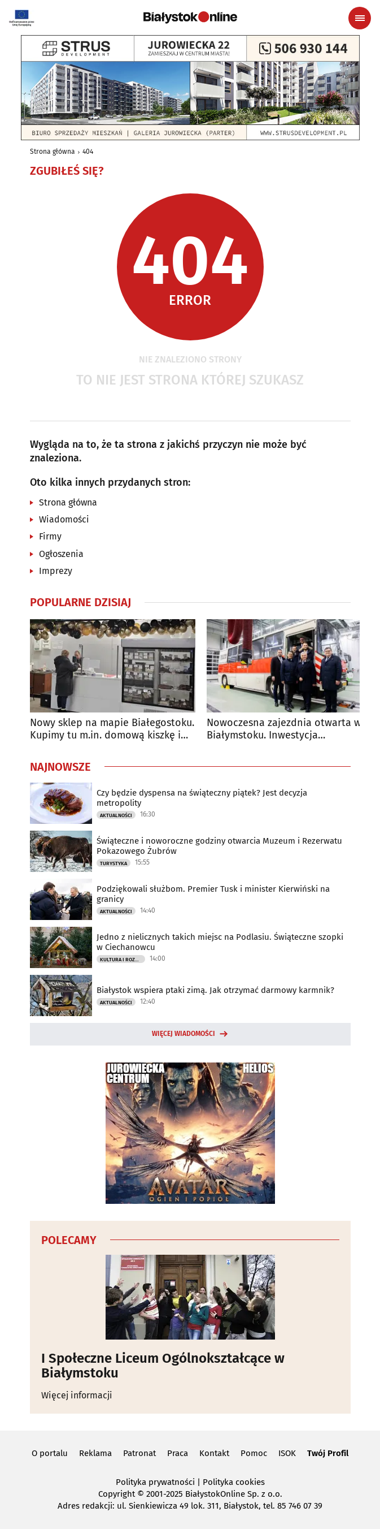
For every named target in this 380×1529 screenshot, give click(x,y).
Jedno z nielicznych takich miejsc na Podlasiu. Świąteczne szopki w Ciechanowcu (220, 942)
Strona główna (52, 152)
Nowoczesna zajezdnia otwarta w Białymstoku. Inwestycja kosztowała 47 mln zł (284, 729)
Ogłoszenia (61, 553)
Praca (177, 1453)
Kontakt (214, 1453)
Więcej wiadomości (183, 1034)
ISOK (287, 1453)
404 (87, 152)
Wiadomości (64, 519)
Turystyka (113, 863)
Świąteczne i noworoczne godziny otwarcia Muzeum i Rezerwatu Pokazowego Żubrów (219, 846)
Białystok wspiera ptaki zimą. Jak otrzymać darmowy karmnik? (215, 990)
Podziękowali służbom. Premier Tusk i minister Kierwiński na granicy (213, 894)
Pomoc (254, 1453)
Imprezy (55, 570)
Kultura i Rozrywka (122, 959)
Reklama (95, 1453)
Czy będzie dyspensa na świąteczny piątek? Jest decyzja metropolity (202, 798)
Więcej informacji (76, 1395)
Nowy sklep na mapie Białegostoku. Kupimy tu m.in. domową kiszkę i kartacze (112, 729)
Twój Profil (327, 1453)
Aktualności (116, 815)
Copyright (116, 1494)
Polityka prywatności (155, 1482)
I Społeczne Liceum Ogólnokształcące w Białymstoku (163, 1366)
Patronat (139, 1453)
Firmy (50, 536)
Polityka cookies (234, 1482)
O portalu (50, 1453)
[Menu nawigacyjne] (359, 18)
